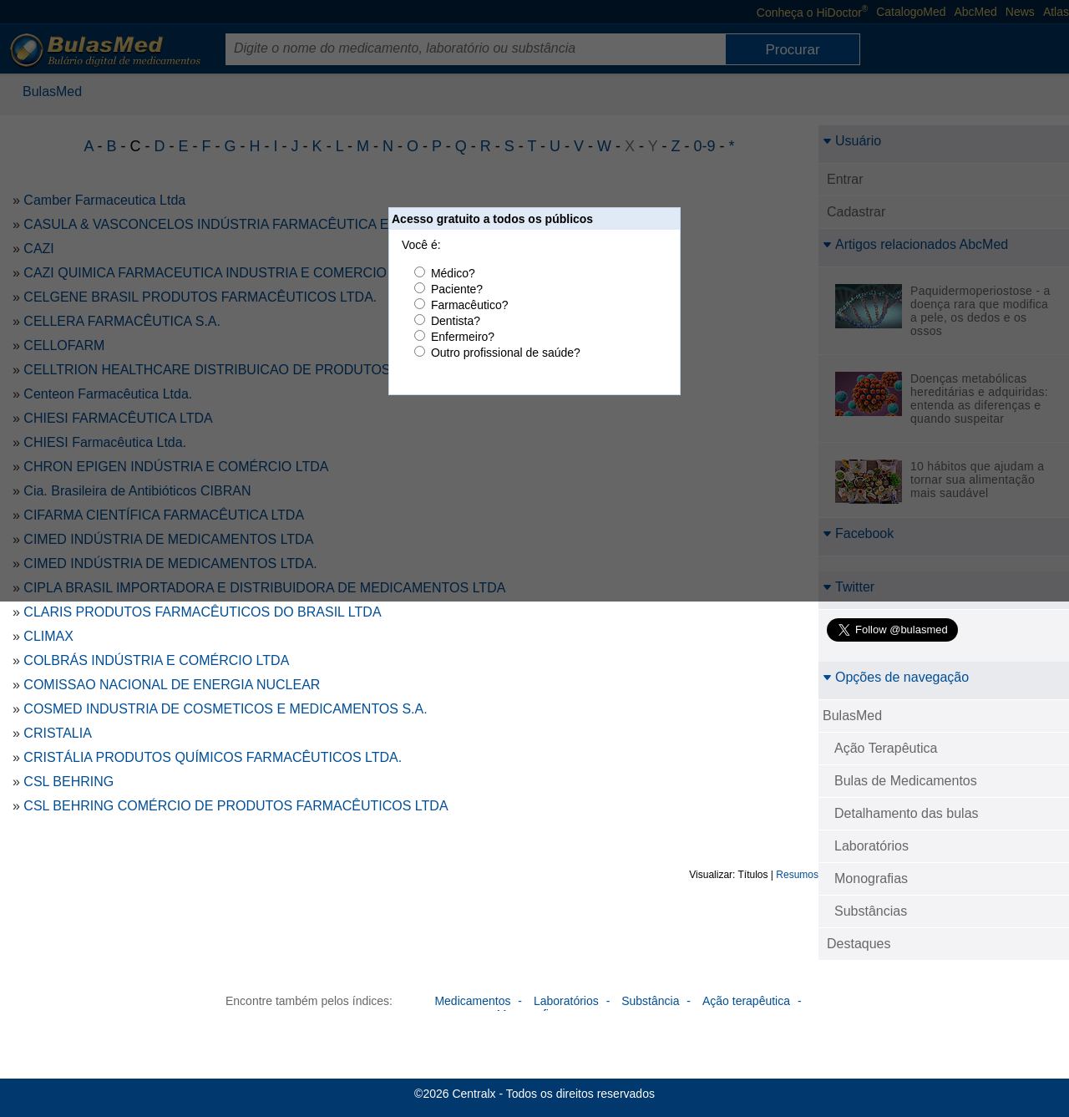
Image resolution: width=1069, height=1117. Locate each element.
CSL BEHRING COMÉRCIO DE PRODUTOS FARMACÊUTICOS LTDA (235, 806)
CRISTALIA (57, 733)
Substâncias (870, 911)
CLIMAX (48, 636)
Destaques (859, 944)
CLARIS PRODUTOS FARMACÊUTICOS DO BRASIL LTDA (202, 612)
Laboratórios (871, 846)
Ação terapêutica (746, 1001)
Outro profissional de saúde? (505, 352)
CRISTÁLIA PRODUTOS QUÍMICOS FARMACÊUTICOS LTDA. (212, 757)
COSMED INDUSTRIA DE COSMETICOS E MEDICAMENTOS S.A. (225, 709)
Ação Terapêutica (885, 748)
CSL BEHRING (68, 781)
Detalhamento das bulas (906, 813)
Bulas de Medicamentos (905, 781)
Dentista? (455, 320)
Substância (650, 1001)
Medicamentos (472, 1001)
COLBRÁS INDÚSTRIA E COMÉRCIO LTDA (156, 660)
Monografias (871, 878)
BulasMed (852, 715)
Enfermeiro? (462, 336)
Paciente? (457, 289)
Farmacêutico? (470, 305)
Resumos (797, 875)
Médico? (453, 273)
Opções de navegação (896, 677)
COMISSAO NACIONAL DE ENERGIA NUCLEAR (171, 685)
